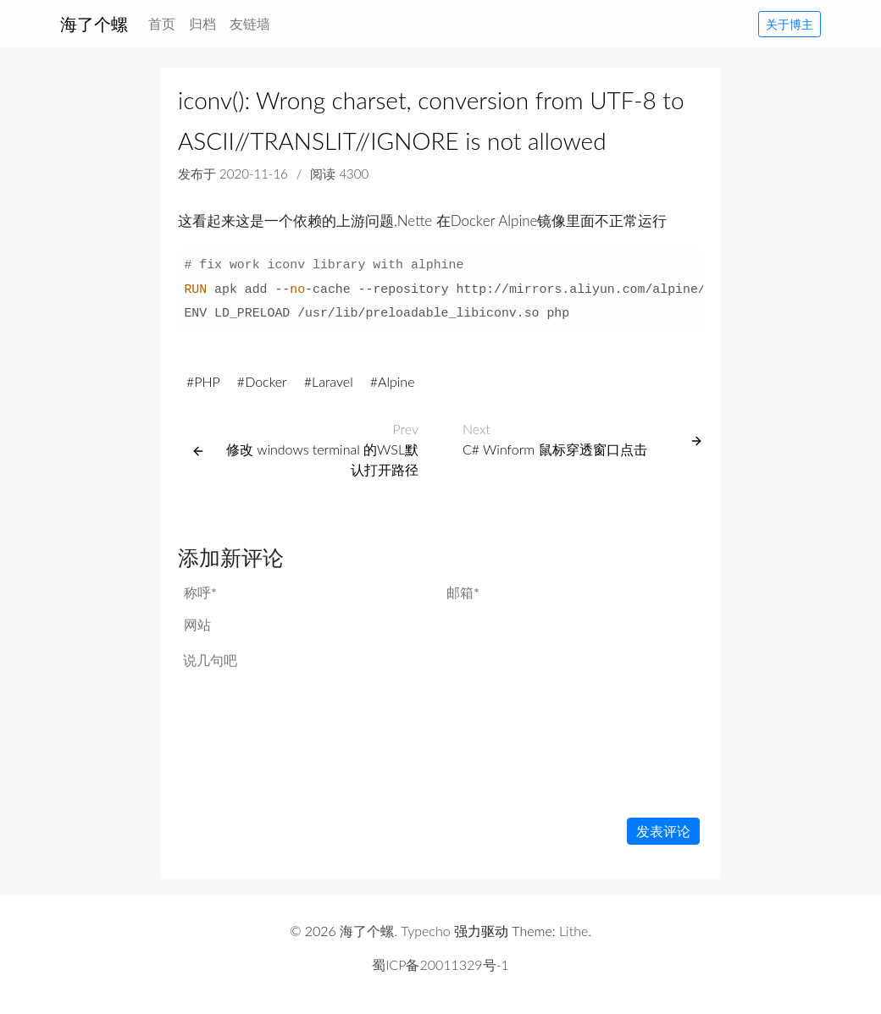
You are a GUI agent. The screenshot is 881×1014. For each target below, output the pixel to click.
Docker (266, 381)
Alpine (396, 381)
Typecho (425, 931)
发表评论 (663, 831)
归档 (202, 23)
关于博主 (789, 24)
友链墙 (250, 23)
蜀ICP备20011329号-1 (440, 964)
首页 (165, 22)
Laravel (332, 381)
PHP (207, 381)
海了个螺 (94, 24)
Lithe (573, 931)
